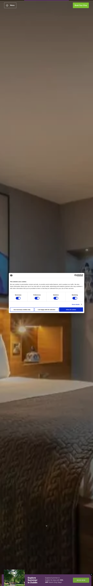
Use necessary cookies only (22, 309)
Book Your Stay (81, 5)
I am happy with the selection (46, 309)
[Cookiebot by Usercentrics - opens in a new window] (75, 275)
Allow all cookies (71, 309)
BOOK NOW (81, 580)
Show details (76, 304)
